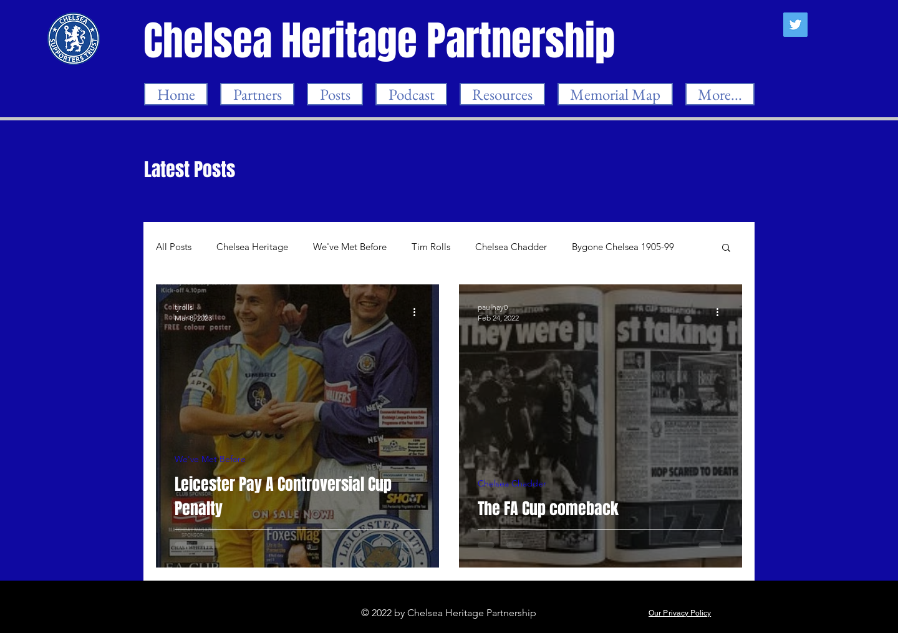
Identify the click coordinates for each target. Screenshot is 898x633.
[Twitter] (795, 24)
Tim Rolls (431, 247)
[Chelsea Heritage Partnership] (380, 40)
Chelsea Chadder (511, 247)
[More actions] (418, 311)
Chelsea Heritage (252, 247)
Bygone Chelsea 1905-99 (623, 247)
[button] (726, 248)
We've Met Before (350, 247)
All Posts (173, 247)
